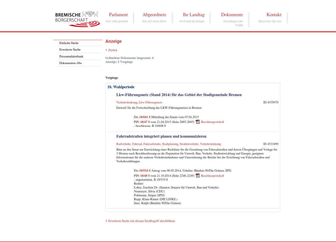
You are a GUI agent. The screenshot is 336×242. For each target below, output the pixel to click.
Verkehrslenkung (126, 102)
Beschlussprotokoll (212, 122)
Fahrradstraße (152, 144)
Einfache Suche (68, 43)
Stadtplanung (170, 144)
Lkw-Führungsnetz (150, 102)
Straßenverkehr (189, 144)
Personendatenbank (71, 56)
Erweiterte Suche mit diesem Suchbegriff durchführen (141, 221)
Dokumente (232, 14)
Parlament (118, 14)
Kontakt (274, 14)
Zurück (112, 50)
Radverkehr (123, 144)
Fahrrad (137, 144)
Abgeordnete (154, 14)
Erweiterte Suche (70, 49)
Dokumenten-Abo (70, 63)
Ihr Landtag (193, 14)
